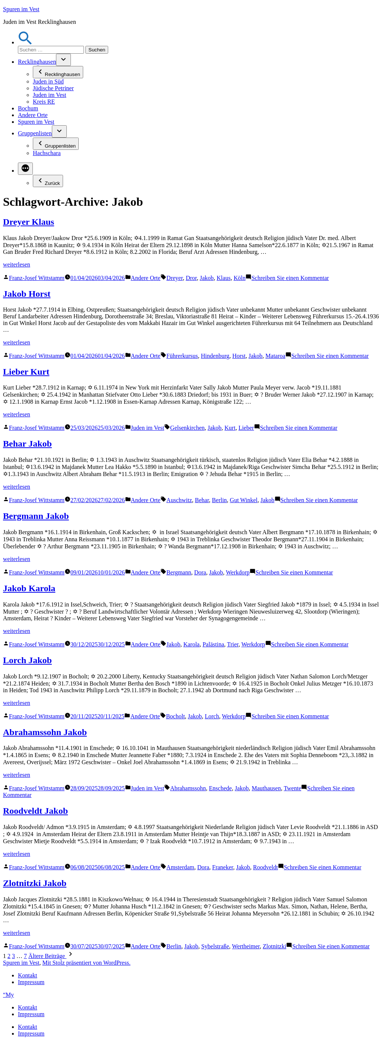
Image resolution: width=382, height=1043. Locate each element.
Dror (191, 278)
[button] (25, 42)
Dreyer (174, 278)
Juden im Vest (49, 95)
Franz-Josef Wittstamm (37, 278)
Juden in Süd (48, 81)
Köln (239, 278)
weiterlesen (16, 264)
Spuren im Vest (21, 9)
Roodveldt (265, 867)
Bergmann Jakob (36, 516)
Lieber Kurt (26, 371)
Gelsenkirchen (187, 428)
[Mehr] (25, 169)
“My (8, 995)
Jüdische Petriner (53, 88)
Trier (232, 644)
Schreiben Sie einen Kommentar (290, 278)
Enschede (220, 788)
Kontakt (27, 975)
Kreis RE (44, 101)
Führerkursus (182, 356)
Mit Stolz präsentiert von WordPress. (86, 963)
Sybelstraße (215, 946)
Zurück (48, 181)
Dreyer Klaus (28, 222)
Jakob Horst (26, 294)
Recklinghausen (37, 62)
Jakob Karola (29, 588)
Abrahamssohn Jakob (45, 732)
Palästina (213, 644)
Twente (292, 788)
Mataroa (275, 356)
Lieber (246, 428)
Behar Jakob (27, 443)
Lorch (212, 716)
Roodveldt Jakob (35, 811)
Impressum (31, 982)
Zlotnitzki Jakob (34, 883)
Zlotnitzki (274, 946)
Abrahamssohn (188, 788)
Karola (191, 644)
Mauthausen (266, 788)
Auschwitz (179, 500)
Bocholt (175, 716)
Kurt (230, 428)
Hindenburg (215, 356)
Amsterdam (180, 867)
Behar (202, 500)
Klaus (224, 278)
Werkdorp (238, 572)
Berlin (219, 500)
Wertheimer (246, 946)
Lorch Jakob (27, 660)
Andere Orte (33, 115)
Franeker (222, 867)
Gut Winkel (243, 500)
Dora (200, 572)
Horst (239, 356)
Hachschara (47, 153)
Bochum (28, 108)
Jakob (206, 278)
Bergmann (178, 572)
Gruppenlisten (35, 133)
